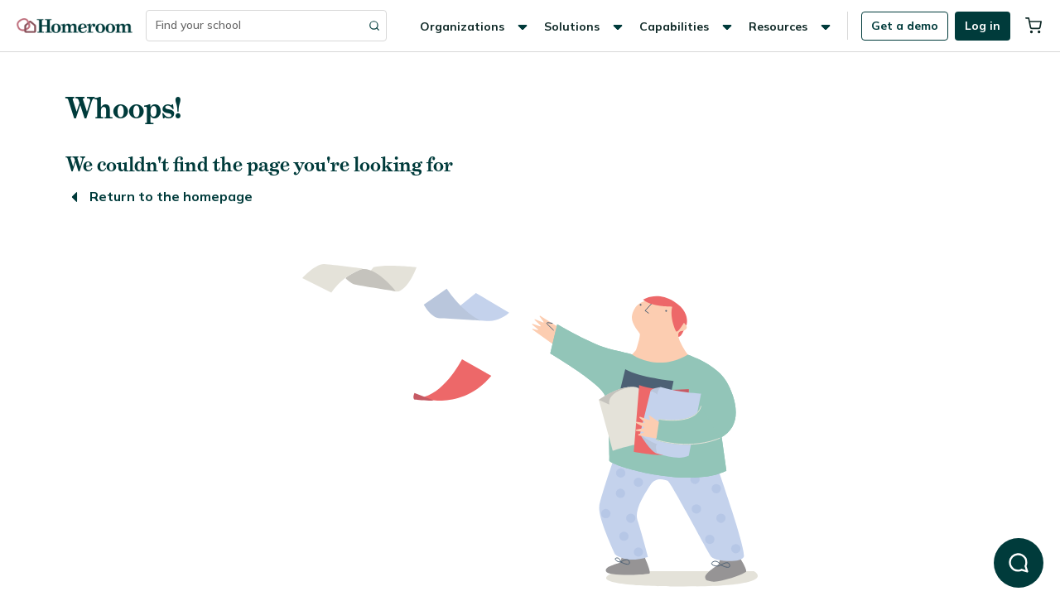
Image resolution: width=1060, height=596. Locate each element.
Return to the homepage (159, 196)
